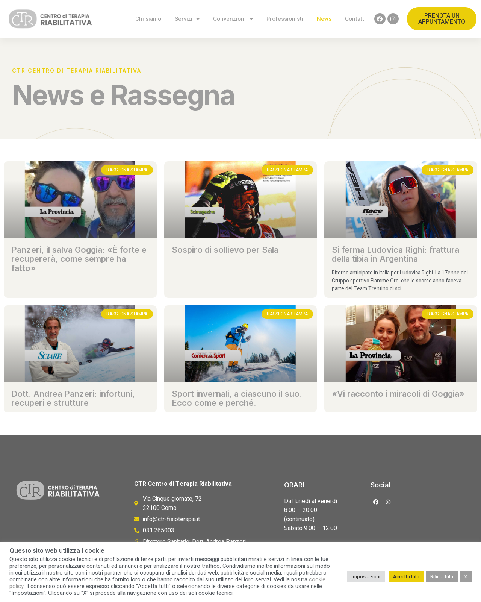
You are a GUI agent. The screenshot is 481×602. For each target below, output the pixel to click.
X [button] (465, 576)
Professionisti (284, 19)
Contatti (355, 19)
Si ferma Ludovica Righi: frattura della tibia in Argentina (395, 254)
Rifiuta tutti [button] (441, 576)
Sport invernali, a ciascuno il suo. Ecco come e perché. (237, 398)
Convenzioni (233, 19)
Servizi (187, 19)
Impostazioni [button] (366, 576)
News (324, 19)
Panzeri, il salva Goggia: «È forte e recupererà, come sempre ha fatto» (79, 259)
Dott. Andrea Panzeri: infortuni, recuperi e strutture (73, 398)
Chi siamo (148, 19)
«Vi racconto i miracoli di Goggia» (398, 394)
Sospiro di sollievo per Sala (225, 250)
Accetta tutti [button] (406, 576)
